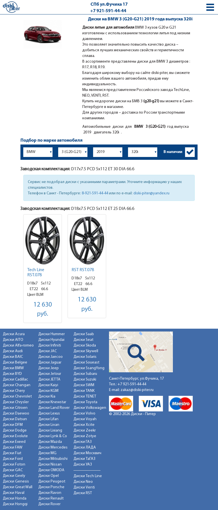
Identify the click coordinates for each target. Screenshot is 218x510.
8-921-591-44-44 (95, 193)
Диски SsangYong (89, 368)
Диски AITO (13, 340)
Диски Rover (49, 504)
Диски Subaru (85, 374)
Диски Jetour (49, 374)
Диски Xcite (84, 425)
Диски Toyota (85, 402)
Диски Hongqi (15, 504)
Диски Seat (83, 340)
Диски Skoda (85, 345)
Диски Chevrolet (17, 396)
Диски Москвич (87, 453)
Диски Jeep (48, 368)
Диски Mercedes (53, 447)
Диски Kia (46, 396)
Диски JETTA (49, 379)
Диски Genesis (16, 481)
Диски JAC (47, 351)
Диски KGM (48, 391)
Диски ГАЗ (83, 442)
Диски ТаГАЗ (84, 459)
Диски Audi (13, 351)
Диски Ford (13, 459)
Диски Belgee (15, 362)
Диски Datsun (15, 419)
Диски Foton (14, 464)
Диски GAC (13, 470)
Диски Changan (16, 385)
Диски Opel (48, 476)
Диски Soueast (86, 362)
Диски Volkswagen (90, 408)
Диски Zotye (85, 436)
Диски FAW (12, 447)
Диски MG (47, 453)
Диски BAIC (13, 357)
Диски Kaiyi (48, 385)
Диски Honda (14, 498)
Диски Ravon (49, 493)
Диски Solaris (85, 357)
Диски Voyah (85, 419)
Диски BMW (13, 368)
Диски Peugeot (51, 481)
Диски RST (83, 493)
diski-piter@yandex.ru (151, 193)
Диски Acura (14, 334)
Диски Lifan (48, 419)
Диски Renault (51, 498)
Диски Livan (48, 425)
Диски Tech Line (88, 476)
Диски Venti (84, 487)
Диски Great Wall (17, 487)
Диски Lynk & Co (52, 436)
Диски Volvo (84, 413)
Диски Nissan (50, 464)
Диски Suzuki (85, 379)
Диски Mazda (50, 442)
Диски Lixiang (50, 430)
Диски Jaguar (49, 362)
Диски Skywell (86, 351)
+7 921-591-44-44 (108, 11)
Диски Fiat (12, 453)
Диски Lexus (49, 413)
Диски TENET (85, 396)
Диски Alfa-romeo (18, 345)
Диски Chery (14, 391)
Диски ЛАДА (85, 447)
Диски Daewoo (16, 413)
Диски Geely (14, 476)
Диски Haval (13, 493)
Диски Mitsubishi (53, 459)
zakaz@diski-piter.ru (137, 390)
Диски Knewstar (52, 402)
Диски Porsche (51, 487)
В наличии (173, 152)
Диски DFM (13, 425)
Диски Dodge (15, 430)
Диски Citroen (15, 408)
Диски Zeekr (85, 430)
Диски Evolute (15, 436)
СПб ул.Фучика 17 (109, 4)
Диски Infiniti (49, 345)
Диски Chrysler (16, 402)
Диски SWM (84, 385)
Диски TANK (84, 391)
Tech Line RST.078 (35, 272)
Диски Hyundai (51, 340)
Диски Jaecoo (50, 357)
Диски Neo (83, 482)
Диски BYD (12, 374)
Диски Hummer (51, 334)
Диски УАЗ (83, 464)
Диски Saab (84, 334)
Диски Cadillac (15, 379)
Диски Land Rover (54, 408)
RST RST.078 (83, 270)
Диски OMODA (51, 470)
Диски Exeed (14, 442)
